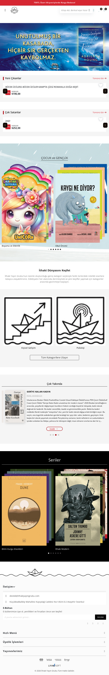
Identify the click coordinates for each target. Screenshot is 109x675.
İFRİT (7, 121)
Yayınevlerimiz (54, 651)
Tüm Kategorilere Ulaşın (54, 357)
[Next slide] (105, 91)
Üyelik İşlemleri (54, 642)
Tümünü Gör (100, 78)
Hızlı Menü (54, 633)
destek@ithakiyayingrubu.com (24, 595)
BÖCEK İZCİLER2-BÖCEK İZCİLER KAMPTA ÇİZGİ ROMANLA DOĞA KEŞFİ (41, 87)
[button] (51, 68)
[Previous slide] (5, 91)
